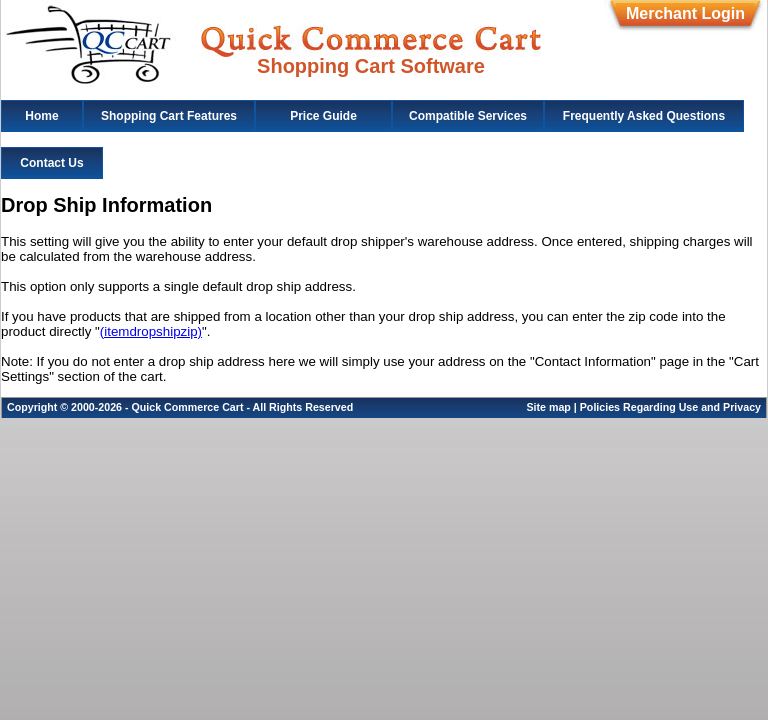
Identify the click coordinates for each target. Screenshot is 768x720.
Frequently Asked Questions (644, 116)
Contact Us (51, 163)
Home (41, 116)
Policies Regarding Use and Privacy (670, 407)
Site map (548, 407)
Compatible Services (468, 116)
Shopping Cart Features (169, 116)
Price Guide (323, 116)
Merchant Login (685, 13)
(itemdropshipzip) (151, 331)
